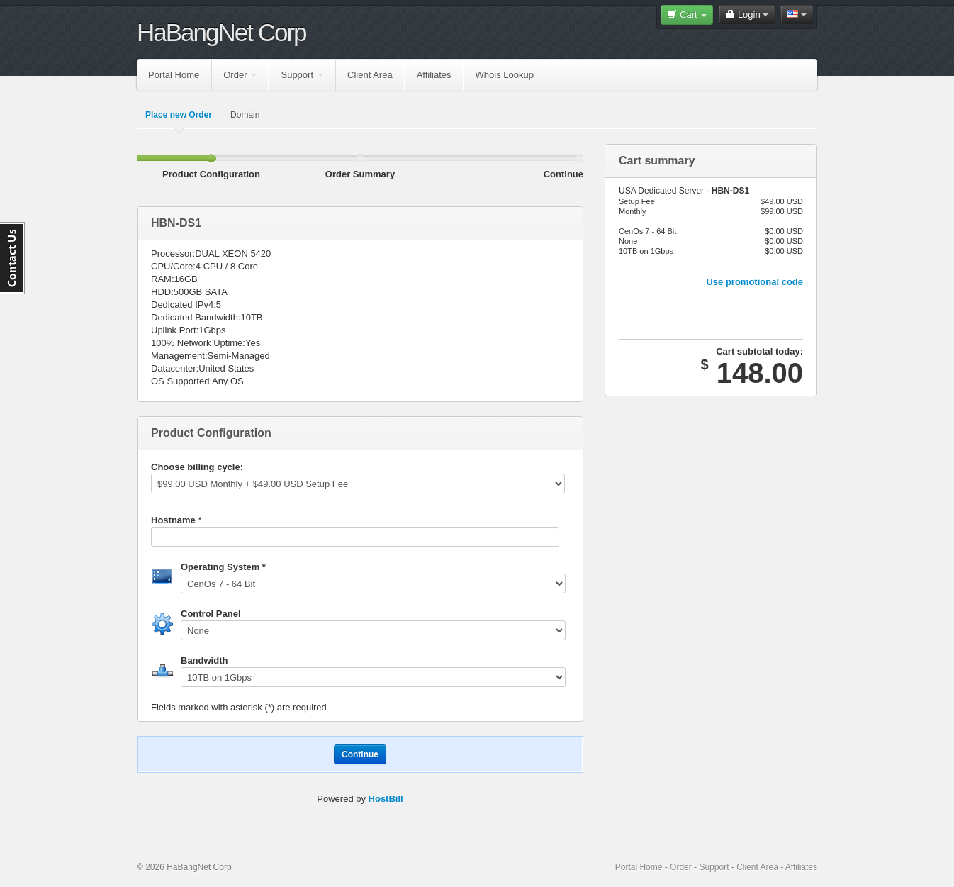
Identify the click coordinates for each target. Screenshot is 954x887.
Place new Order (178, 115)
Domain (244, 115)
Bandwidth (204, 660)
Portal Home (173, 74)
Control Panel (211, 613)
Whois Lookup (505, 74)
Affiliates (434, 74)
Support (302, 74)
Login (746, 14)
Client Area (370, 74)
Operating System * (223, 567)
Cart (687, 14)
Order (240, 74)
